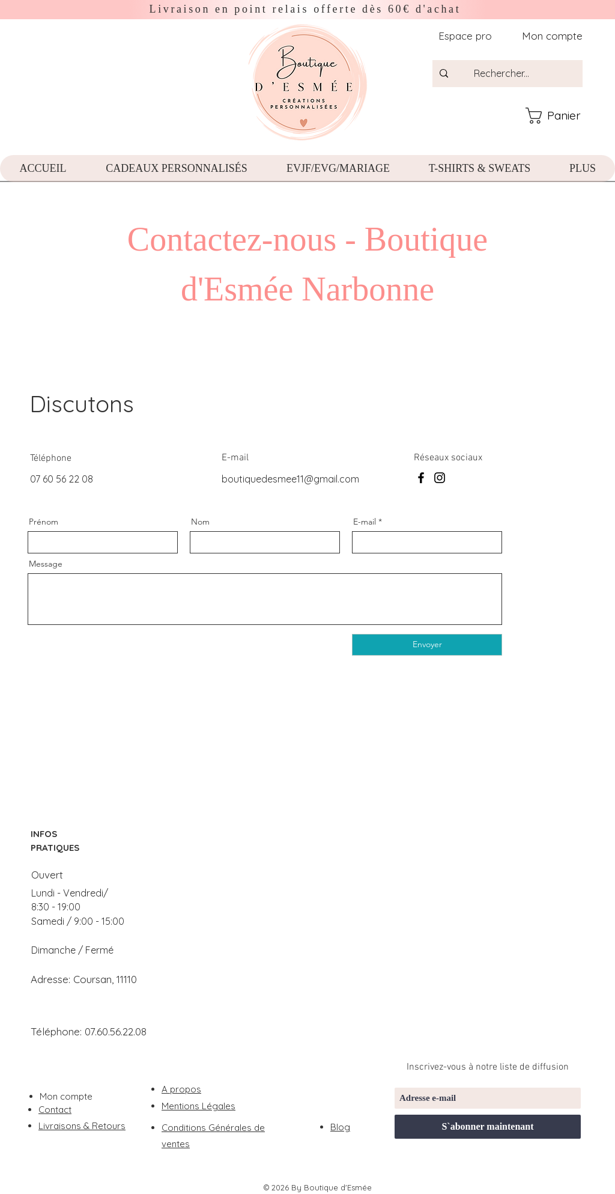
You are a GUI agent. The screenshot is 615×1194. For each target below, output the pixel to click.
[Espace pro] (463, 35)
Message (45, 563)
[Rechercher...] (515, 73)
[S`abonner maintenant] (488, 1127)
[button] (564, 116)
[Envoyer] (427, 645)
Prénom (43, 521)
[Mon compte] (548, 35)
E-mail (364, 521)
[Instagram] (439, 478)
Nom (200, 521)
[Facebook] (421, 478)
